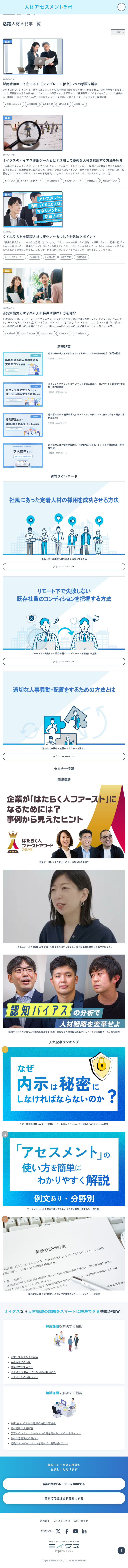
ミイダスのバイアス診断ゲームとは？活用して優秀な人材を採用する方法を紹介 (63, 160)
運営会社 (45, 1520)
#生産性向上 (80, 333)
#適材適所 (81, 256)
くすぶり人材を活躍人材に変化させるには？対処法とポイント (49, 236)
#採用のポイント (13, 104)
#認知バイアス (110, 180)
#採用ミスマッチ (73, 180)
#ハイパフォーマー (14, 256)
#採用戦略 (32, 104)
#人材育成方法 (28, 333)
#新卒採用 (64, 104)
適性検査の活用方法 (22, 1367)
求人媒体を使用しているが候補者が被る (33, 1372)
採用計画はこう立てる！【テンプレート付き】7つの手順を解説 (50, 83)
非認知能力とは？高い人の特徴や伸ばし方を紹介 (39, 313)
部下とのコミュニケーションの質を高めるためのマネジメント (46, 1433)
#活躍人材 (79, 104)
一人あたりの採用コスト (24, 1377)
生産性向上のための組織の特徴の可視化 (33, 1423)
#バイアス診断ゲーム (31, 180)
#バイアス (10, 180)
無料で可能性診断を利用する (64, 1498)
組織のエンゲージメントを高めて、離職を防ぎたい (39, 1443)
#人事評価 (35, 256)
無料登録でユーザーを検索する (64, 1484)
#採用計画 (48, 104)
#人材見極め (53, 180)
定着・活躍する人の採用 (24, 1357)
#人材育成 (10, 333)
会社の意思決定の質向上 (24, 1438)
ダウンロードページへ (64, 566)
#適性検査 (66, 256)
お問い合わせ (81, 1520)
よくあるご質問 (62, 1520)
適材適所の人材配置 (22, 1428)
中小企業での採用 (21, 1362)
